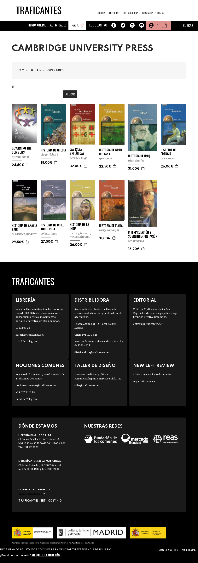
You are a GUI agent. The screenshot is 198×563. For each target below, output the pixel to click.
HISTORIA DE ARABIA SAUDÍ (24, 228)
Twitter (123, 25)
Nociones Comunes (40, 365)
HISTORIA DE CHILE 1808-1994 (52, 227)
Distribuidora (130, 13)
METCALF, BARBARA (80, 233)
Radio (75, 25)
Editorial (114, 13)
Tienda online (36, 25)
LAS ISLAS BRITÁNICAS (77, 151)
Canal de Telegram (27, 341)
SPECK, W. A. (106, 158)
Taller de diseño (94, 365)
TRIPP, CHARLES (136, 160)
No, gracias (188, 550)
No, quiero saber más (46, 555)
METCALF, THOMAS (80, 236)
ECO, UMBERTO (136, 241)
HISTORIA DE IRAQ (139, 156)
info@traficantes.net (31, 493)
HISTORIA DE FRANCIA (168, 152)
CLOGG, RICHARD (49, 154)
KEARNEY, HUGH (79, 158)
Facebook (113, 25)
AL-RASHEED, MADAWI (24, 234)
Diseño (160, 13)
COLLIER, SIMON (49, 233)
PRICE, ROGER (168, 158)
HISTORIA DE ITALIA (111, 226)
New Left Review (153, 365)
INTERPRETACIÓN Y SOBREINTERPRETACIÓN (142, 234)
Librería (25, 300)
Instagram (132, 25)
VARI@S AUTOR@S (109, 230)
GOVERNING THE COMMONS (21, 150)
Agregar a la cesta (27, 164)
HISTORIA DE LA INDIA (79, 227)
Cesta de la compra (164, 25)
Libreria (101, 13)
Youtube (141, 25)
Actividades (58, 25)
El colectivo (98, 25)
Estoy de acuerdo (167, 550)
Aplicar (70, 94)
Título (16, 87)
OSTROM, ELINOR (20, 157)
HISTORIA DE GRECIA (53, 150)
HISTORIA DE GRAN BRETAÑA (110, 152)
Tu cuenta (150, 25)
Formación (147, 13)
